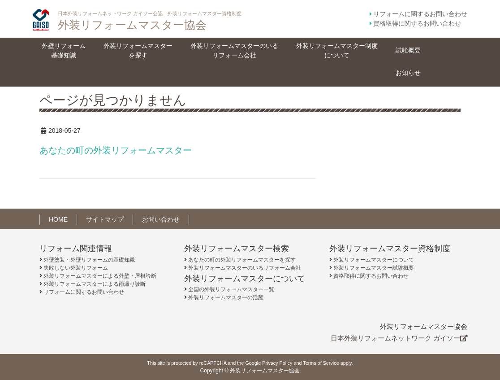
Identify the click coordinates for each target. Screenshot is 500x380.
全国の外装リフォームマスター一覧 (231, 289)
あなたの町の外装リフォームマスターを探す (242, 260)
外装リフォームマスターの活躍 (225, 297)
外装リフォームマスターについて (373, 260)
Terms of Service (321, 363)
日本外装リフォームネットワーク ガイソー (399, 338)
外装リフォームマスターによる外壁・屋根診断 (99, 276)
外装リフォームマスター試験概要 (373, 268)
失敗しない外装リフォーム (75, 268)
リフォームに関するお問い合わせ (420, 13)
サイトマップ (105, 219)
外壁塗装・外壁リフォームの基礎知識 (89, 260)
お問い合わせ (161, 219)
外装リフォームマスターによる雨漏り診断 (94, 284)
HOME (58, 219)
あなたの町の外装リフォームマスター (115, 150)
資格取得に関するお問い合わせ (417, 23)
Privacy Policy (277, 363)
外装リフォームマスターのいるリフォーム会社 (244, 268)
